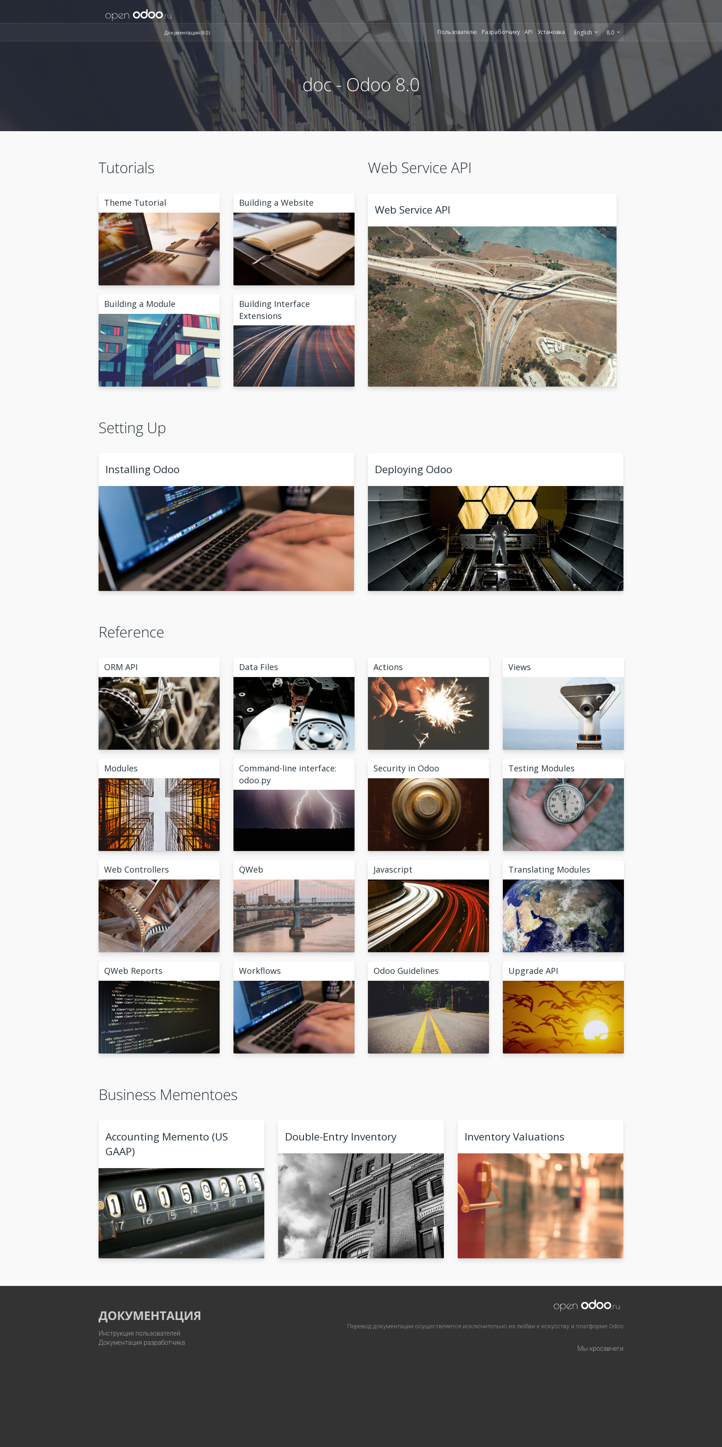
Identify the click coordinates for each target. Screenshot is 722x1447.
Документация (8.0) (187, 32)
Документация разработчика (142, 1342)
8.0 (611, 32)
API (528, 32)
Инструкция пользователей (139, 1333)
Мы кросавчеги (600, 1348)
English (584, 32)
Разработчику (501, 32)
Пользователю (457, 32)
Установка (551, 32)
